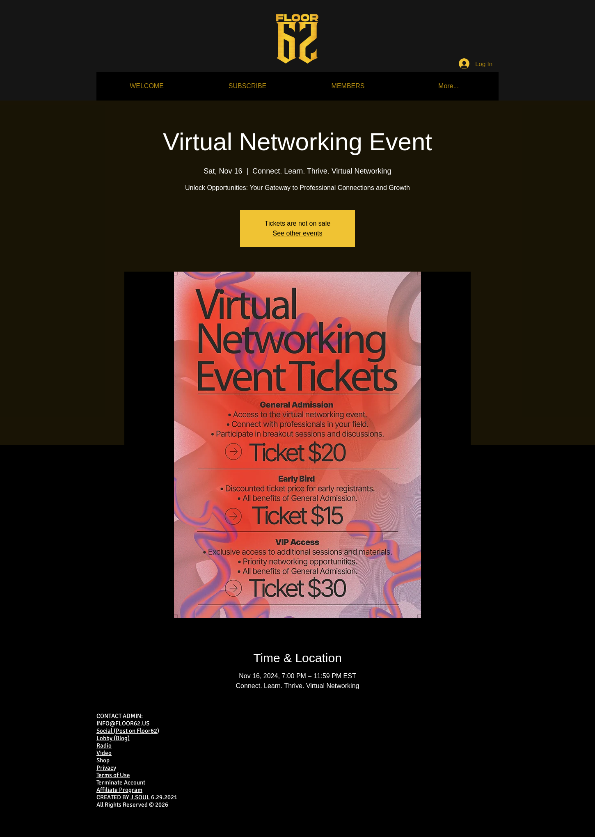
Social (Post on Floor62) (127, 730)
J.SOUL (139, 797)
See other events (298, 233)
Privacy (106, 767)
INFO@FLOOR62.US (122, 723)
